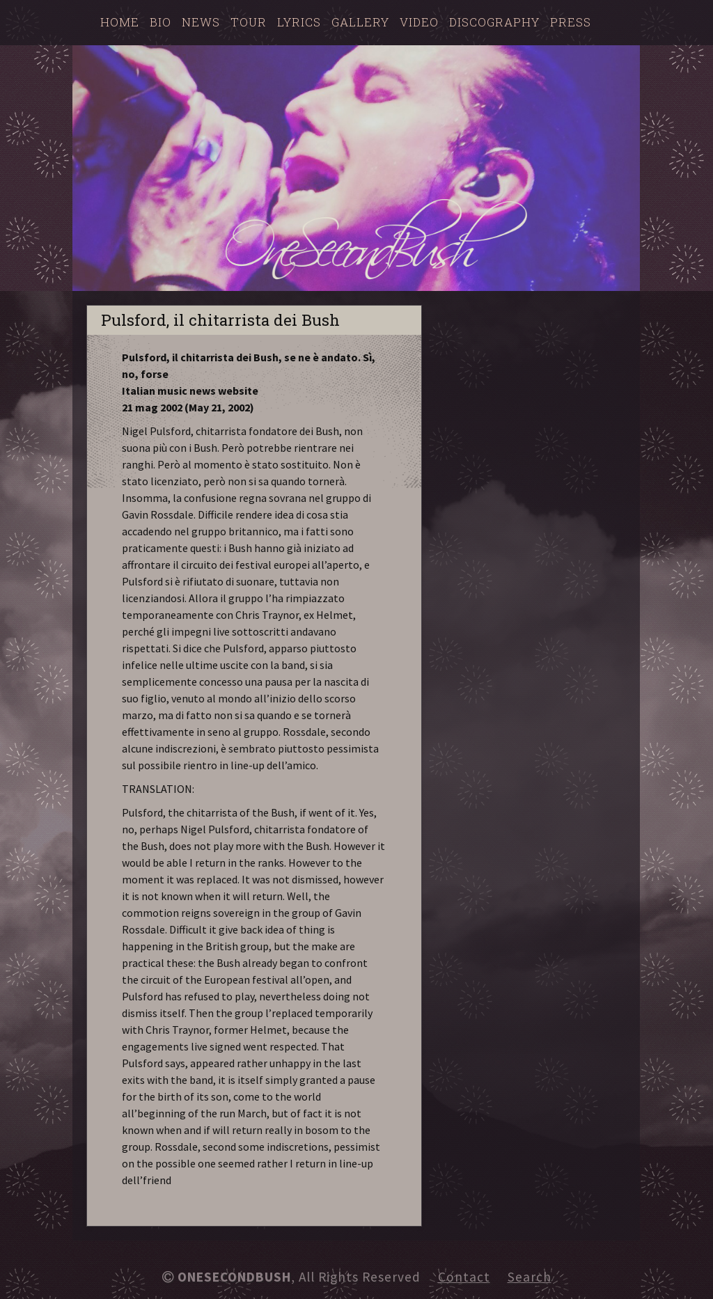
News (201, 22)
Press (570, 22)
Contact (464, 1276)
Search (529, 1276)
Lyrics (299, 22)
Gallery (360, 22)
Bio (160, 22)
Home (119, 22)
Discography (494, 22)
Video (419, 22)
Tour (248, 22)
